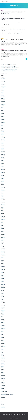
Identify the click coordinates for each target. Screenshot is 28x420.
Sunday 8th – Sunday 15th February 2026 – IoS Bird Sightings (8, 70)
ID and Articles (3, 385)
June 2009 (2, 369)
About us (4, 414)
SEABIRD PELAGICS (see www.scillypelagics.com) (7, 394)
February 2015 (3, 266)
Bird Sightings (2, 49)
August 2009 (2, 366)
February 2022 (3, 151)
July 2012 (2, 313)
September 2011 (3, 328)
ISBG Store (2, 388)
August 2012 (2, 311)
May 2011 (2, 334)
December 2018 (3, 201)
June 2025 (2, 90)
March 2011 (2, 337)
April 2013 (2, 299)
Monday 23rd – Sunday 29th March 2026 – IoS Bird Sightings (8, 64)
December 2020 (3, 172)
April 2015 (2, 263)
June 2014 (2, 278)
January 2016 (2, 249)
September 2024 (3, 104)
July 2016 (2, 240)
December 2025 (3, 81)
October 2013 (2, 290)
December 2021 (3, 154)
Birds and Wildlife (23, 414)
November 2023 (3, 119)
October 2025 (2, 84)
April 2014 (2, 281)
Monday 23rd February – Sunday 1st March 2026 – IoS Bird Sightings (9, 67)
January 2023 (2, 134)
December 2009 (3, 360)
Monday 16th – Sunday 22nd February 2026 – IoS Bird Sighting (9, 69)
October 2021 (2, 157)
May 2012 (2, 316)
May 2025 (2, 92)
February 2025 (3, 96)
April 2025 (2, 93)
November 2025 (3, 83)
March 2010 (2, 355)
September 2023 (3, 122)
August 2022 (2, 142)
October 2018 (2, 204)
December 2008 (3, 378)
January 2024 (2, 116)
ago (7, 13)
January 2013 (2, 304)
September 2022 (3, 140)
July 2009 (2, 367)
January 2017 (2, 231)
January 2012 (2, 322)
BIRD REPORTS (2, 27)
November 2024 (3, 101)
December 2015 (3, 251)
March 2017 (2, 228)
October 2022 (2, 139)
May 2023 (2, 128)
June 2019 (2, 195)
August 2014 (2, 275)
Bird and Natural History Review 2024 (11, 414)
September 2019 (3, 190)
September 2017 (3, 219)
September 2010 (3, 346)
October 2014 (2, 272)
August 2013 (2, 293)
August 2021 (2, 160)
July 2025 (2, 89)
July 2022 (2, 143)
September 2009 (3, 364)
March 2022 (2, 149)
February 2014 (3, 284)
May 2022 (2, 146)
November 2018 (3, 202)
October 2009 (2, 363)
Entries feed (2, 404)
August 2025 (2, 87)
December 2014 (3, 269)
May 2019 (2, 196)
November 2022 (3, 137)
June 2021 (2, 163)
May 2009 (2, 370)
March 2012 (2, 319)
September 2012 (3, 310)
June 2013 (2, 296)
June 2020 (2, 181)
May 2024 (2, 110)
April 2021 (2, 166)
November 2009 (3, 361)
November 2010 (3, 343)
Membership (18, 414)
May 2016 (2, 243)
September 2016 (3, 237)
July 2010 (2, 349)
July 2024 (2, 107)
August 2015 (2, 257)
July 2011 (2, 331)
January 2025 (2, 98)
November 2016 (3, 234)
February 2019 (3, 199)
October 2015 (2, 254)
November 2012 (3, 307)
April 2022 (2, 148)
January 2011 (2, 340)
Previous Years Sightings (4, 391)
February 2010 (3, 357)
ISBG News (2, 10)
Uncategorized (3, 397)
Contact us (14, 416)
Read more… (18, 33)
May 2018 (2, 210)
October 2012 (2, 308)
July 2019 (2, 193)
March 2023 (2, 131)
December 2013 (3, 287)
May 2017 (2, 225)
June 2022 (2, 145)
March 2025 (2, 95)
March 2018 (2, 213)
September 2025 (3, 86)
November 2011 (3, 325)
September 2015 (3, 255)
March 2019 (2, 198)
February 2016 (3, 248)
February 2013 (3, 302)
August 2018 (2, 207)
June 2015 (2, 260)
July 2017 (2, 222)
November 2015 (3, 252)
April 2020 (2, 184)
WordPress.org (3, 407)
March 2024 (2, 113)
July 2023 (2, 125)
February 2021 (3, 169)
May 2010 (2, 352)
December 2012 (3, 305)
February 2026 (3, 78)
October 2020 (2, 175)
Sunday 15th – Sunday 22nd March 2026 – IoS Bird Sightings (8, 66)
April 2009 (2, 372)
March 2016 (2, 246)
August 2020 (2, 178)
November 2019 (3, 187)
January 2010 (2, 358)
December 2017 (3, 216)
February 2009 (3, 375)
